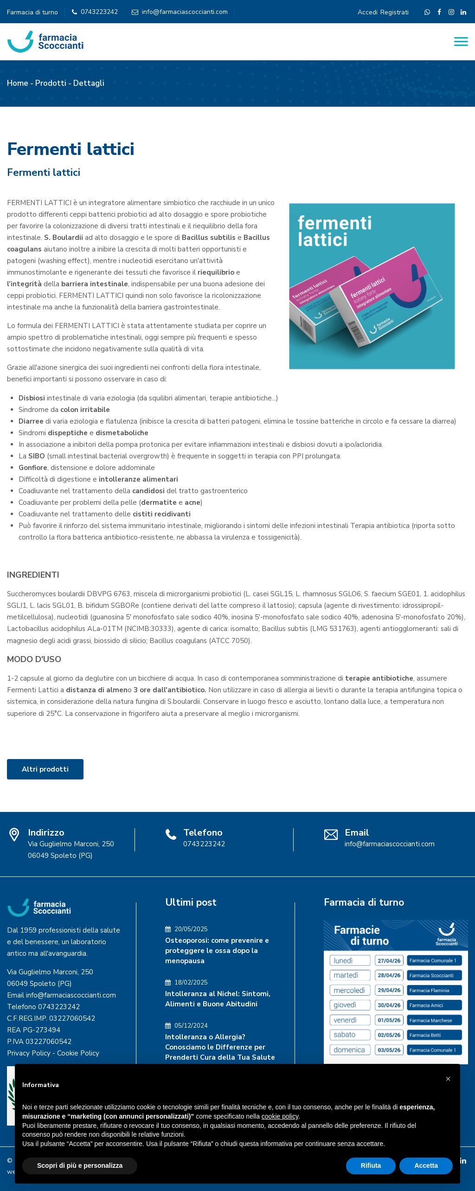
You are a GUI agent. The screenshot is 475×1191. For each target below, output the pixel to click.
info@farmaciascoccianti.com (185, 11)
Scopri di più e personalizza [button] (79, 1165)
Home (17, 83)
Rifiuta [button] (371, 1165)
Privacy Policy (29, 1053)
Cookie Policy (78, 1053)
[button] (448, 1078)
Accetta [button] (426, 1165)
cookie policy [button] (280, 1116)
